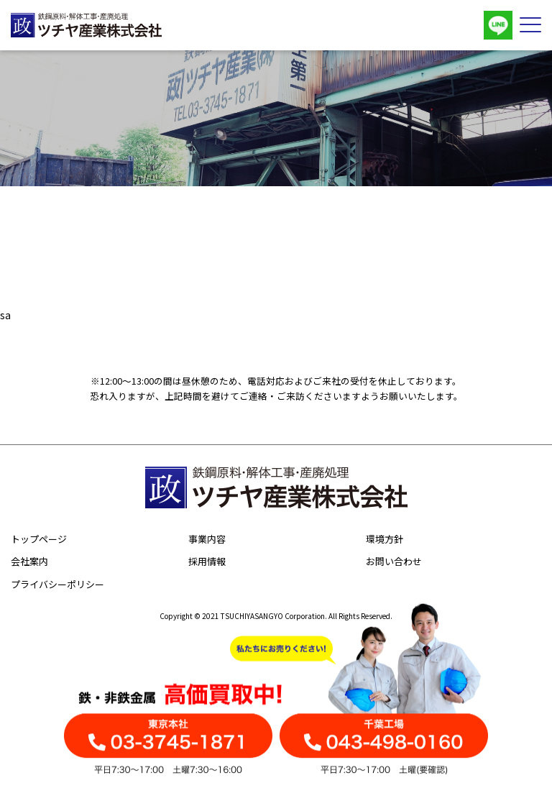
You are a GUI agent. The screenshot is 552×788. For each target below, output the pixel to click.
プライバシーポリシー (57, 584)
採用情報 (207, 561)
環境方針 (384, 539)
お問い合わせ (394, 561)
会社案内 (29, 561)
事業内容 (207, 539)
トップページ (39, 539)
